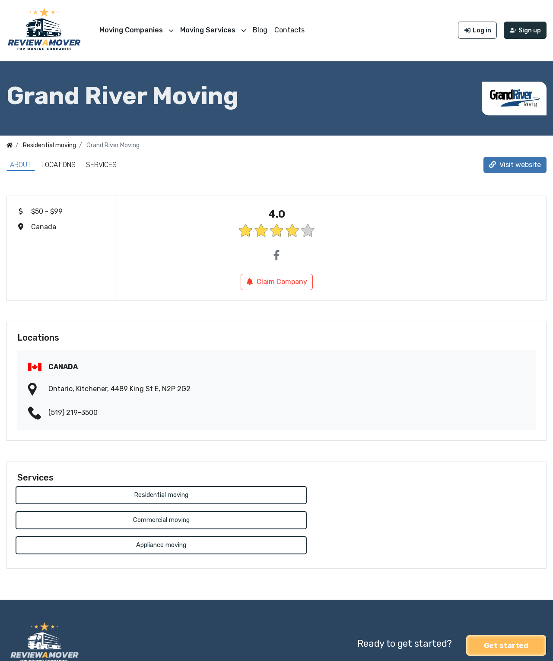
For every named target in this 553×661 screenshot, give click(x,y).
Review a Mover (31, 649)
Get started (506, 592)
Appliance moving (453, 493)
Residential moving (100, 493)
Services (101, 162)
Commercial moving (276, 493)
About (20, 162)
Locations (58, 162)
